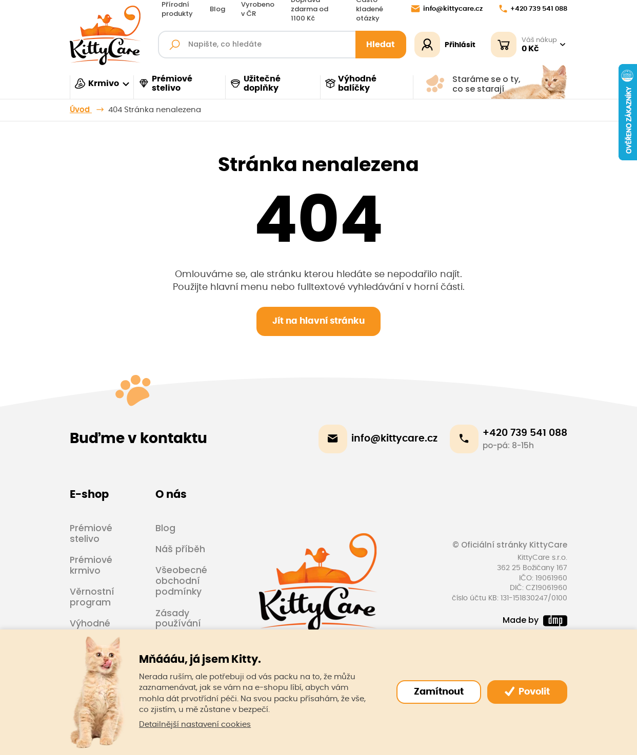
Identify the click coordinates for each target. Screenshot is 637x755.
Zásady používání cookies (178, 624)
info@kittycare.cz (447, 8)
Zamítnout (439, 692)
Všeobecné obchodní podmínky (181, 581)
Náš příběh (180, 549)
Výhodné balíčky (351, 83)
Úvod (81, 110)
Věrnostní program (92, 597)
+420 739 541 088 (533, 9)
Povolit (527, 691)
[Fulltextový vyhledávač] (282, 44)
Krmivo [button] (96, 83)
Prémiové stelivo (165, 83)
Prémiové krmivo (91, 565)
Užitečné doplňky (255, 83)
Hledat (380, 44)
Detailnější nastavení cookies (195, 724)
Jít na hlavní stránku (318, 321)
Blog (217, 9)
